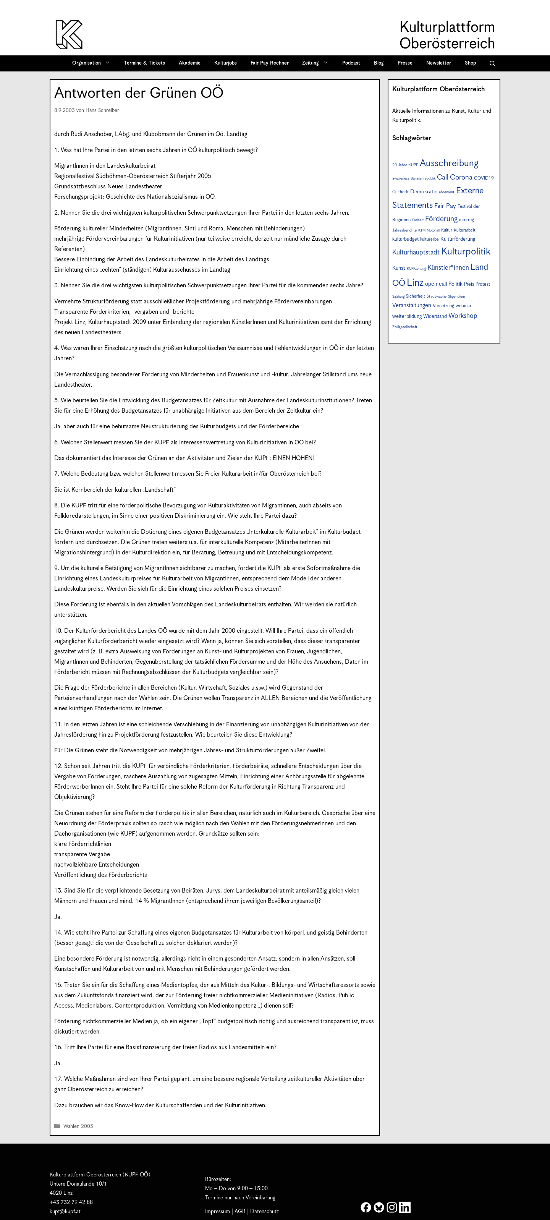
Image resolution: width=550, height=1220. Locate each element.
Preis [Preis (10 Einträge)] (469, 284)
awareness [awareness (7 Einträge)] (400, 178)
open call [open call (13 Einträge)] (436, 284)
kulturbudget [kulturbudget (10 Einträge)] (405, 239)
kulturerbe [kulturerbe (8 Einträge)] (429, 239)
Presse (405, 63)
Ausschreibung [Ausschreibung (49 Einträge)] (449, 163)
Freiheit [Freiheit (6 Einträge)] (418, 220)
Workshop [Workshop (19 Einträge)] (462, 316)
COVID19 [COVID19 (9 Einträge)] (484, 178)
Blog (379, 63)
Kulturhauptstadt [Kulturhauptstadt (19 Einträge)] (416, 252)
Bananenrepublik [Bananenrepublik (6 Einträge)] (423, 179)
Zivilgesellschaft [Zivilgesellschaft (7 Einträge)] (404, 327)
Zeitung (317, 63)
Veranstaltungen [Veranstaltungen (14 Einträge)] (411, 305)
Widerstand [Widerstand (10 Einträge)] (435, 316)
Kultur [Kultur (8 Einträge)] (446, 230)
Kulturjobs (225, 63)
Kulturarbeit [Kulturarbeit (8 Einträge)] (465, 230)
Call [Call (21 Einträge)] (442, 177)
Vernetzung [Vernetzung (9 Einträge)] (443, 305)
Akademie (190, 63)
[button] (492, 63)
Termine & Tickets (144, 63)
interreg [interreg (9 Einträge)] (466, 219)
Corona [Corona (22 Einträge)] (461, 177)
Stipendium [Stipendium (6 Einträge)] (456, 297)
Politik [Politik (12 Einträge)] (455, 284)
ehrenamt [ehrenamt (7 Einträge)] (447, 192)
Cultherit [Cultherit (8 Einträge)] (400, 192)
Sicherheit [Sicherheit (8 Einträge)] (415, 296)
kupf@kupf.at (65, 1212)
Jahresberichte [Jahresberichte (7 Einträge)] (404, 230)
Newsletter (438, 63)
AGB (240, 1212)
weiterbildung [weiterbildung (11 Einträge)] (407, 316)
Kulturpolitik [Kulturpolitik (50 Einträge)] (465, 251)
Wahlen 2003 (78, 1127)
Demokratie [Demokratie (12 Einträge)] (423, 192)
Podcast (351, 63)
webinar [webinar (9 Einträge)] (463, 305)
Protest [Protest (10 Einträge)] (483, 284)
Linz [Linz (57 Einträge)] (415, 282)
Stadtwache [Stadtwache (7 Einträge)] (436, 296)
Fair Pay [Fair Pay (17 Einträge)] (445, 206)
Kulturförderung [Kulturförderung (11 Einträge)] (457, 239)
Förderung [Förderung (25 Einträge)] (441, 219)
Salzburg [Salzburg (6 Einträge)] (398, 297)
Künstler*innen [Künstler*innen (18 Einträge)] (448, 268)
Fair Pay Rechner (270, 63)
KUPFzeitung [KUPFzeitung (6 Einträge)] (416, 269)
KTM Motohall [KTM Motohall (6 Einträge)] (429, 230)
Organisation (93, 63)
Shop (470, 63)
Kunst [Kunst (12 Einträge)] (398, 268)
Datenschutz (264, 1212)
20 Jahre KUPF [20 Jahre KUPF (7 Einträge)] (405, 165)
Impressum (217, 1212)
